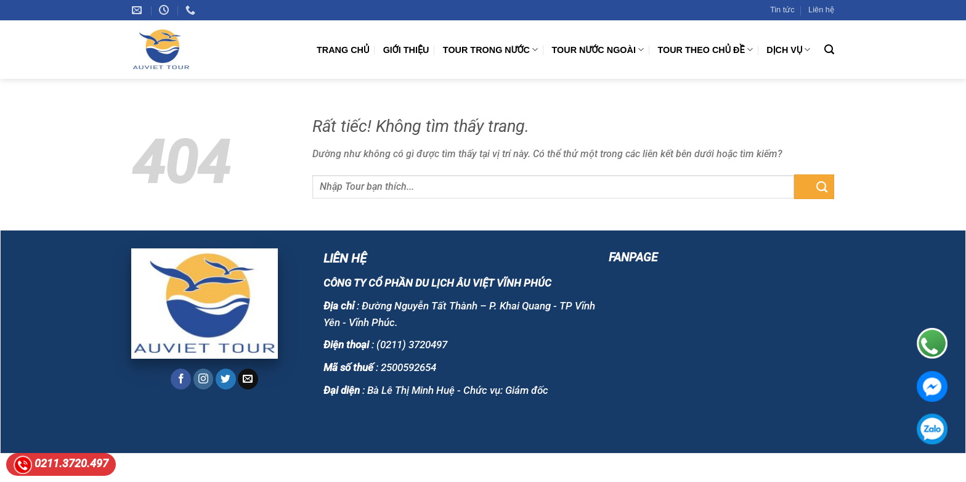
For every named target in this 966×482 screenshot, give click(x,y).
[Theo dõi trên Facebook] (181, 379)
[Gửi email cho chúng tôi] (248, 379)
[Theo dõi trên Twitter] (226, 379)
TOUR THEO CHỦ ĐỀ (705, 49)
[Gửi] (814, 186)
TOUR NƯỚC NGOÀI (598, 49)
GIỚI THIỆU (406, 50)
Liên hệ (821, 9)
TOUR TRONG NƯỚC (490, 49)
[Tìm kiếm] (829, 50)
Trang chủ (343, 50)
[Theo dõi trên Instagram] (203, 379)
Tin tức (782, 9)
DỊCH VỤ (788, 49)
